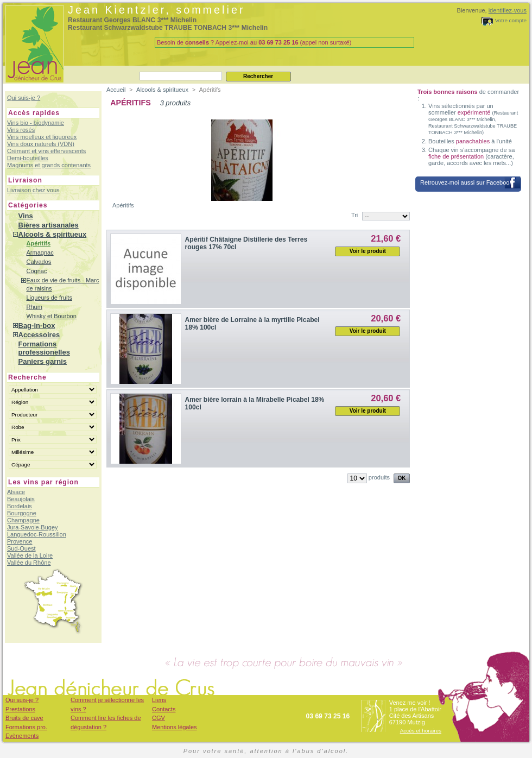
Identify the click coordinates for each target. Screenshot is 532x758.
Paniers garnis (42, 361)
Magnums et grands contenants (49, 165)
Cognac (37, 271)
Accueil (115, 89)
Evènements (22, 735)
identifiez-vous (508, 10)
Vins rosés (21, 130)
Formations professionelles (44, 348)
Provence (19, 541)
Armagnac (40, 252)
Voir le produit (368, 251)
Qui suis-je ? (23, 97)
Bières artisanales (48, 225)
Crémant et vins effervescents (46, 151)
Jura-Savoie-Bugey (32, 527)
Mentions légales (174, 727)
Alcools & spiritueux (52, 234)
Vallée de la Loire (30, 555)
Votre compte (511, 20)
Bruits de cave (24, 718)
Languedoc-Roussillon (36, 534)
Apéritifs (39, 243)
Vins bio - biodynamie (35, 122)
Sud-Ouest (21, 548)
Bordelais (19, 506)
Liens (159, 700)
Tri (354, 215)
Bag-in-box (36, 325)
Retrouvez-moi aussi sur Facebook (466, 182)
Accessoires (39, 335)
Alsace (16, 492)
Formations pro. (26, 727)
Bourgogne (21, 513)
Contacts (163, 709)
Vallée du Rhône (29, 562)
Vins (25, 216)
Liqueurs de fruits (49, 297)
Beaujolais (21, 499)
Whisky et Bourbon (52, 316)
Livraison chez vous (33, 190)
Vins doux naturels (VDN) (40, 144)
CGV (158, 718)
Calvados (39, 261)
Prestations (20, 709)
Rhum (34, 307)
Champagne (23, 520)
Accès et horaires (420, 731)
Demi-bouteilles (27, 158)
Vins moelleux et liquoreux (42, 137)
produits (379, 477)
